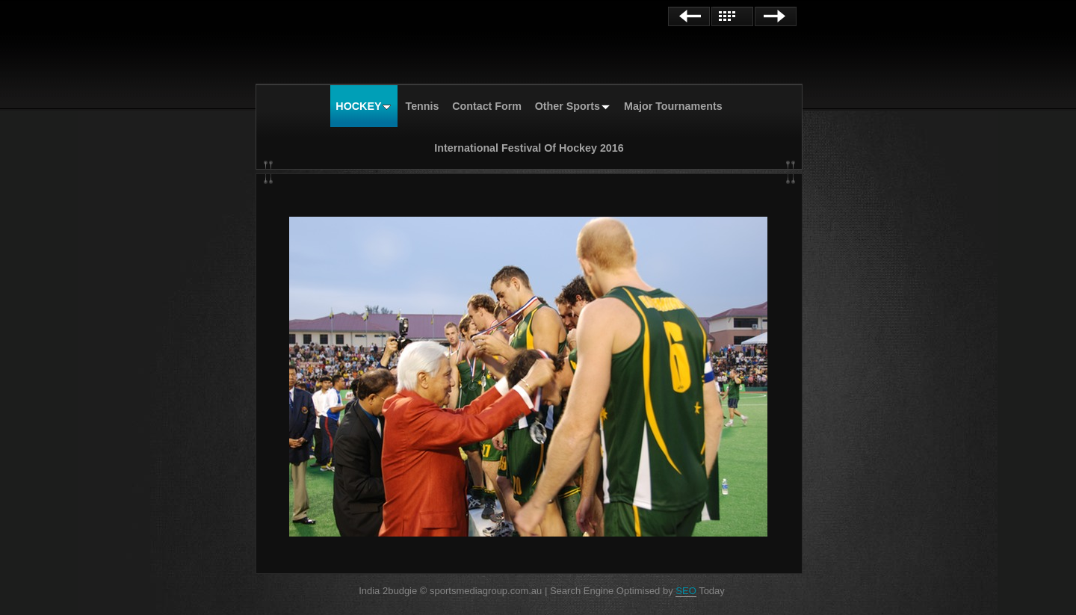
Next (776, 16)
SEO (685, 590)
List (732, 16)
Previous (689, 16)
